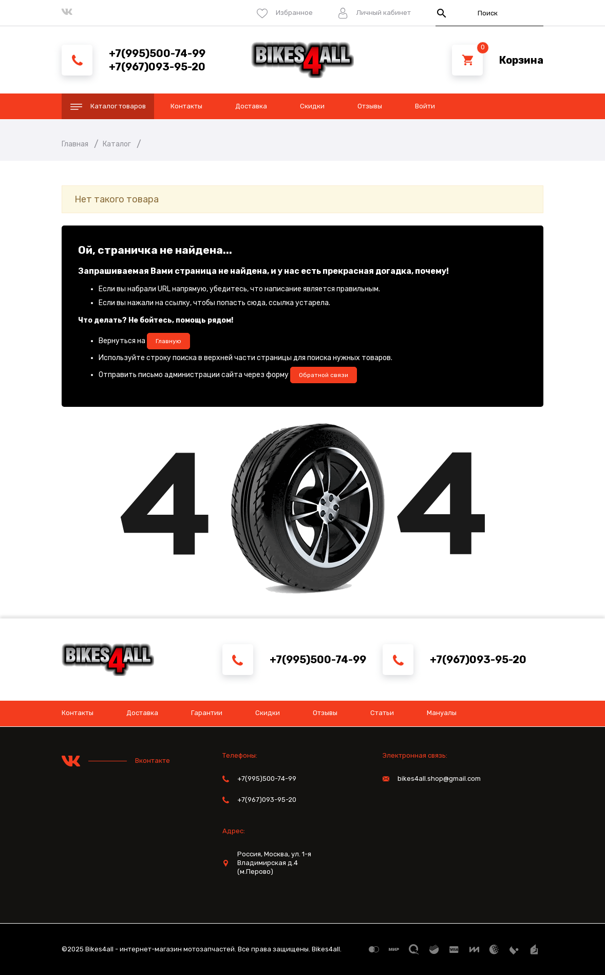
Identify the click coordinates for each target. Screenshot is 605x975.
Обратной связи (323, 375)
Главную (168, 341)
